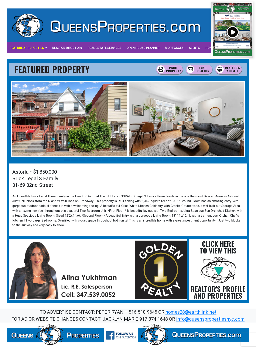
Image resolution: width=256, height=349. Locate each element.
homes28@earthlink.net (190, 312)
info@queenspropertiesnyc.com (210, 319)
